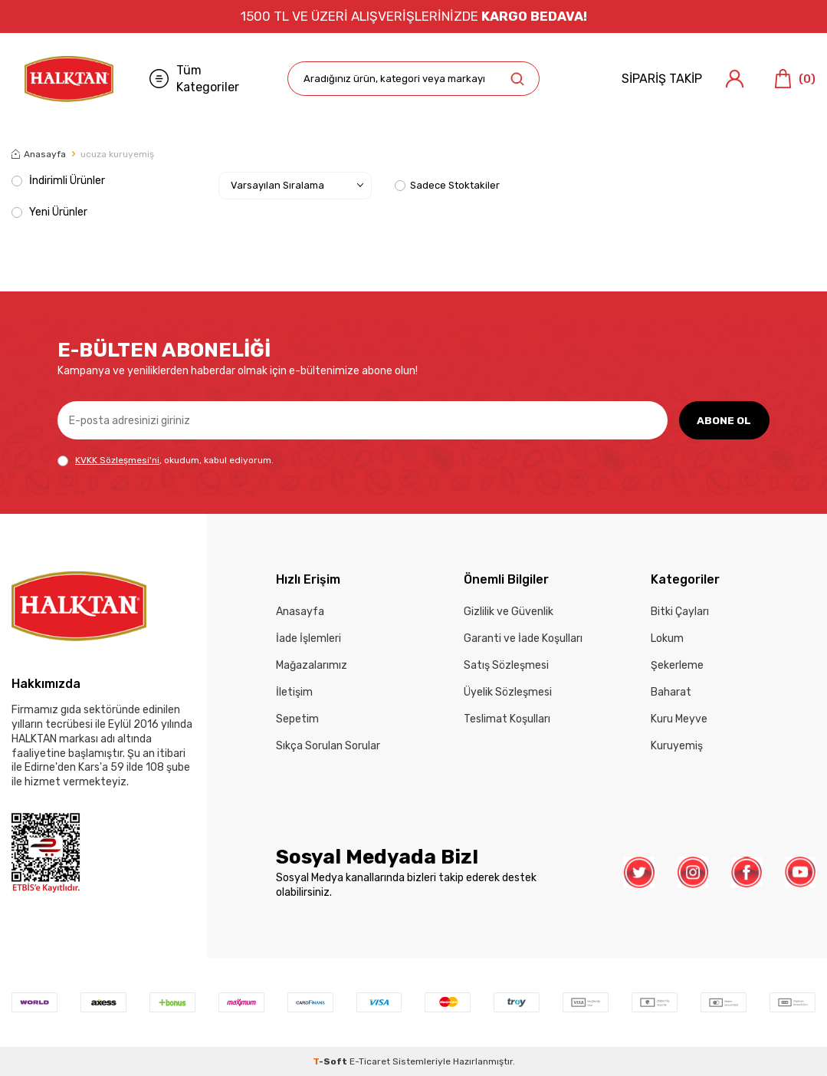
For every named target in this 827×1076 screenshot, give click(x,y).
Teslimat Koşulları (507, 719)
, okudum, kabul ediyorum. (165, 460)
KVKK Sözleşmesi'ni (117, 460)
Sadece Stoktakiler (447, 185)
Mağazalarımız (311, 665)
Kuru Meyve (679, 719)
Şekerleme (677, 665)
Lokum (667, 638)
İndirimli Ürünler (58, 180)
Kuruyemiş (677, 745)
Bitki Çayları (680, 611)
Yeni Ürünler (49, 212)
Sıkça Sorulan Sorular (328, 745)
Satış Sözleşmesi (506, 665)
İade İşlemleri (308, 638)
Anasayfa (38, 154)
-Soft (331, 1061)
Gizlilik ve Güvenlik (508, 611)
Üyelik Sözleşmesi (508, 692)
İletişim (294, 692)
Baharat (671, 692)
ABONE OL (724, 419)
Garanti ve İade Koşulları (523, 638)
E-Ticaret (370, 1061)
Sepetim (297, 719)
